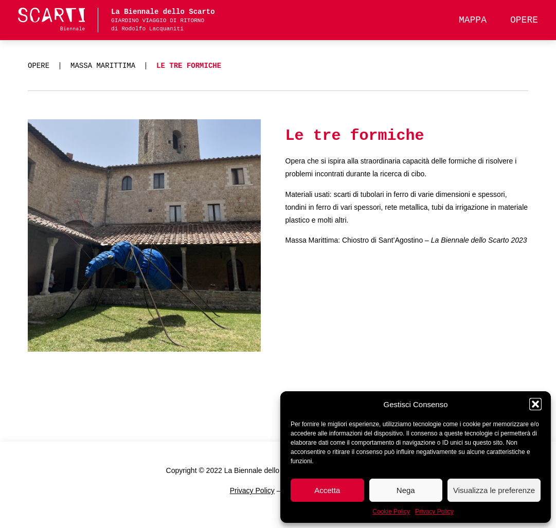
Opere (524, 20)
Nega (406, 490)
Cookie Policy (391, 511)
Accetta (327, 490)
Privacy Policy (434, 511)
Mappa (473, 20)
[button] (535, 404)
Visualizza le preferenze (494, 490)
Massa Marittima (102, 66)
